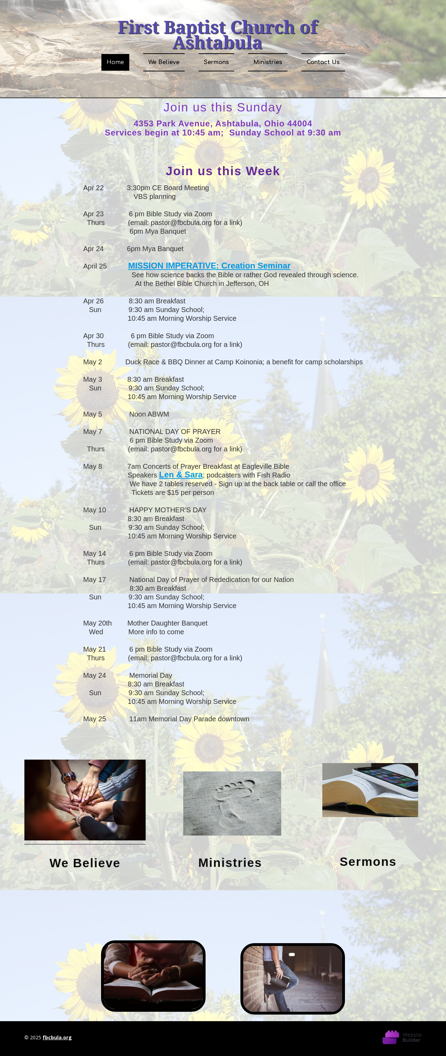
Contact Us (323, 62)
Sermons (216, 62)
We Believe (163, 62)
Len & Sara (181, 474)
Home (115, 62)
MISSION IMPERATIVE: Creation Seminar (209, 265)
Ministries (267, 62)
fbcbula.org (57, 1037)
